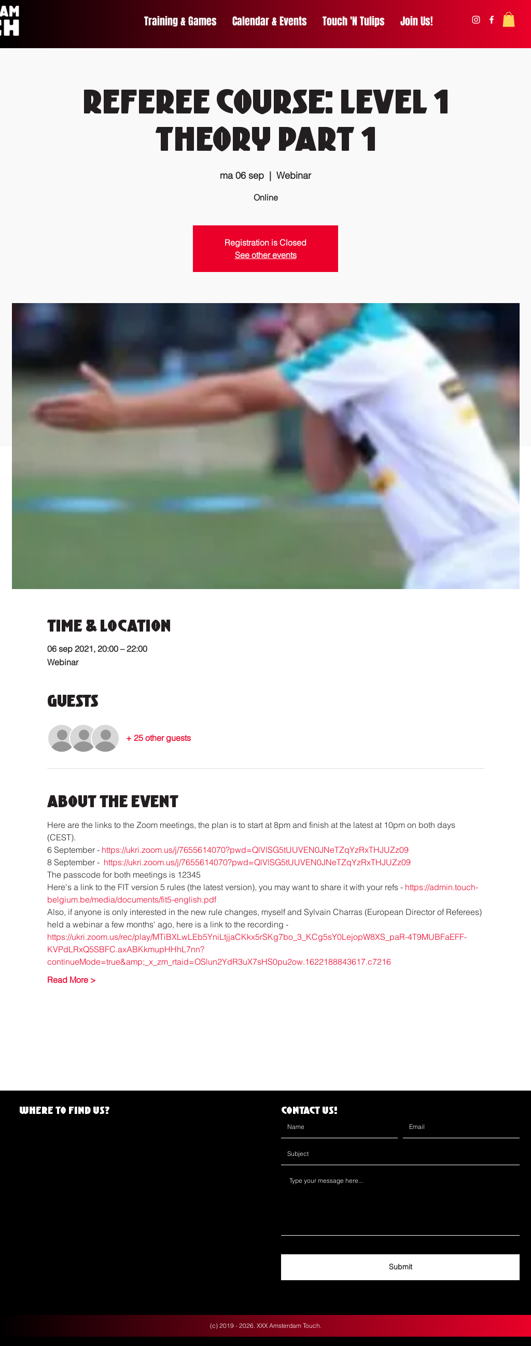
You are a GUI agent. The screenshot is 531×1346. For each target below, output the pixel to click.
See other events (266, 255)
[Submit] (400, 1267)
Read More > (71, 980)
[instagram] (476, 20)
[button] (508, 19)
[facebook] (491, 20)
